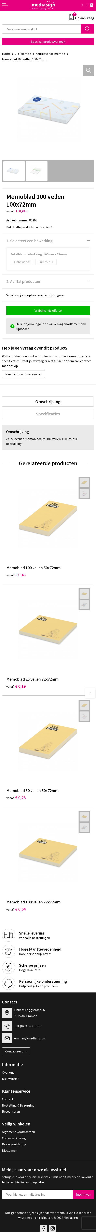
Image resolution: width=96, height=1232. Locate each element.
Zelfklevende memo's (51, 54)
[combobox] (41, 29)
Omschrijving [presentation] (47, 401)
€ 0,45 (16, 574)
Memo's (25, 54)
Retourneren (11, 1111)
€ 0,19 (16, 686)
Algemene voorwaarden (18, 1132)
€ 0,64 (16, 909)
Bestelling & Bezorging (18, 1105)
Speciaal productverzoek (48, 41)
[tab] (48, 402)
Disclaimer (9, 1150)
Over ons (8, 1072)
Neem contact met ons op (23, 374)
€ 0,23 (16, 797)
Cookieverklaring (14, 1138)
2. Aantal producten (23, 281)
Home (6, 54)
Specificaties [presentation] (48, 414)
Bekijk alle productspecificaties (29, 227)
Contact (7, 1099)
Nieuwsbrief (10, 1079)
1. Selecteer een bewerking (29, 240)
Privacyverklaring (14, 1144)
